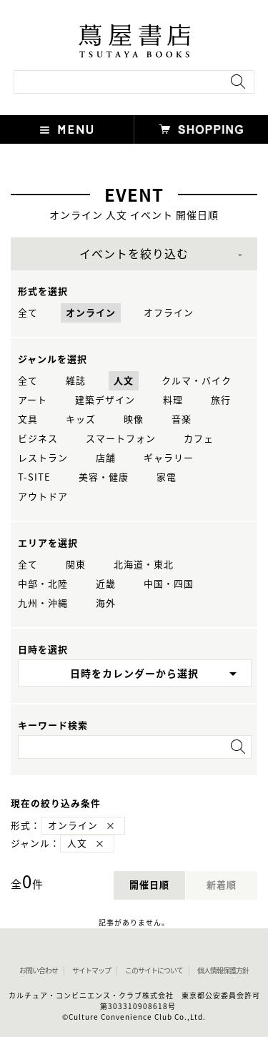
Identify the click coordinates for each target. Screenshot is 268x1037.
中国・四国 (169, 584)
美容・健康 (104, 477)
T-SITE (34, 477)
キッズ (81, 419)
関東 (76, 564)
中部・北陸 (43, 584)
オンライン (91, 313)
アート (32, 400)
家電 (167, 477)
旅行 (221, 400)
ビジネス (38, 438)
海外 (106, 603)
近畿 (106, 584)
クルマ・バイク (197, 380)
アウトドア (43, 496)
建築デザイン (105, 400)
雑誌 (76, 380)
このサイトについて (154, 970)
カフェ (199, 438)
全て (28, 313)
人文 (124, 380)
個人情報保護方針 (223, 970)
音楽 (182, 419)
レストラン (43, 458)
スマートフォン (121, 438)
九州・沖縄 (43, 603)
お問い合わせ (38, 970)
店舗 (106, 458)
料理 (173, 400)
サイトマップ (91, 970)
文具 (28, 419)
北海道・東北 (144, 564)
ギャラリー (169, 458)
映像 (134, 419)
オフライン (169, 313)
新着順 (222, 885)
